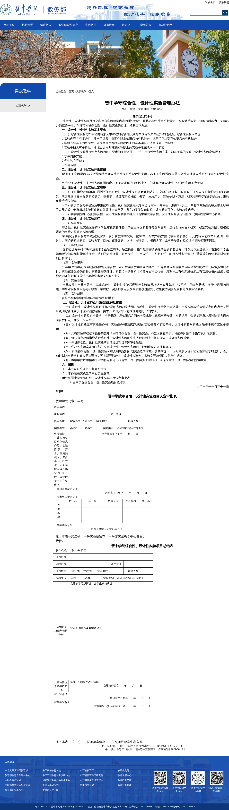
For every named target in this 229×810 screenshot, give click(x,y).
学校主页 (211, 2)
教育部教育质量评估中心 (17, 775)
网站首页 (9, 24)
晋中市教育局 (87, 785)
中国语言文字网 (51, 790)
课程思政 (145, 24)
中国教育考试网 (13, 780)
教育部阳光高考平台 (15, 790)
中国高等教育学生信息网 (17, 785)
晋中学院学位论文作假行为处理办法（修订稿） (139, 745)
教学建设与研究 (68, 24)
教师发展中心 (125, 775)
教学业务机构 (125, 785)
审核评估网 (165, 24)
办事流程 (109, 24)
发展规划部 (123, 770)
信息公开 (127, 24)
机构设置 (27, 24)
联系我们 (223, 2)
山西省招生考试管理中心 (92, 780)
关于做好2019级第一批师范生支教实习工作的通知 (140, 749)
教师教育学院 (125, 780)
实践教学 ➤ (23, 105)
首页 (71, 91)
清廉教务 (45, 24)
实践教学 (90, 24)
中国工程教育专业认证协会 (56, 775)
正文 (91, 91)
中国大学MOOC (51, 785)
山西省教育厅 (87, 770)
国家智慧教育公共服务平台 (56, 780)
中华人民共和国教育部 (16, 770)
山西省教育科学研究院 (91, 775)
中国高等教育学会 (52, 770)
